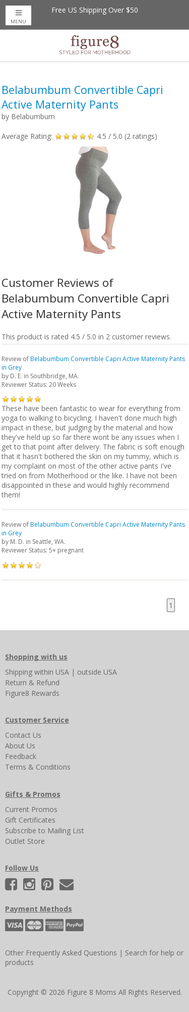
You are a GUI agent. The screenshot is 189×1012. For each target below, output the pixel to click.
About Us (20, 745)
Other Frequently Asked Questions (61, 952)
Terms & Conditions (38, 767)
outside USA (97, 672)
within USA (51, 672)
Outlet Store (25, 841)
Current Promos (31, 809)
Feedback (20, 756)
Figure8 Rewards (32, 693)
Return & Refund (32, 682)
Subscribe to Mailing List (44, 830)
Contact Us (23, 735)
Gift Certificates (30, 820)
